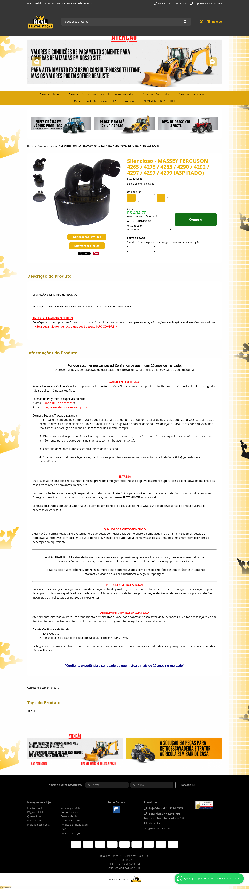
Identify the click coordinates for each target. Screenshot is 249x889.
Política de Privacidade (74, 824)
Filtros (103, 101)
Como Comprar (70, 812)
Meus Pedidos (35, 3)
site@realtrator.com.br (157, 828)
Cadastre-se (69, 3)
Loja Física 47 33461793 (208, 3)
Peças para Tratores (50, 94)
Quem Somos (35, 816)
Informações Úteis (71, 808)
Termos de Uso (69, 816)
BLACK (32, 710)
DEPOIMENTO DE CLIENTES (159, 101)
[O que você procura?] (185, 22)
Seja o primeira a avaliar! (141, 183)
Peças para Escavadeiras (122, 94)
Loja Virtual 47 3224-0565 (172, 3)
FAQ (63, 828)
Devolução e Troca (71, 820)
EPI (115, 101)
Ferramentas (130, 101)
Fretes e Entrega (70, 833)
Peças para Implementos (193, 94)
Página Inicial (35, 812)
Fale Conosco (35, 820)
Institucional (34, 808)
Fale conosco (85, 3)
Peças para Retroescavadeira (85, 94)
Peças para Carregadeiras (157, 94)
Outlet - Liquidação (85, 101)
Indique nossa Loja (38, 824)
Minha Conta (52, 3)
